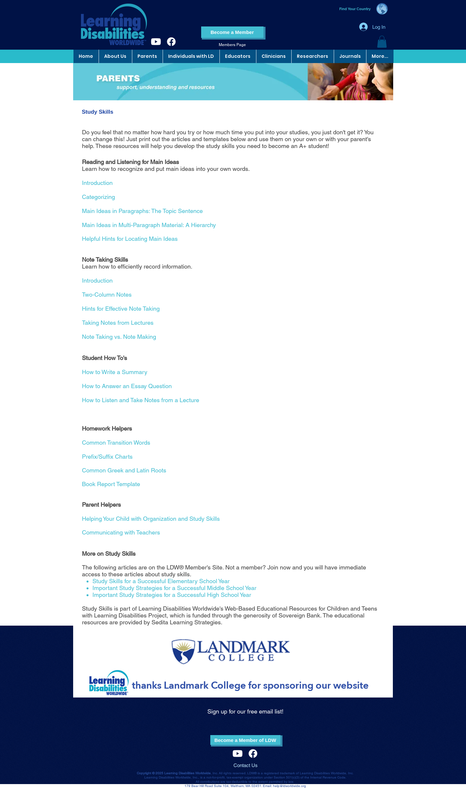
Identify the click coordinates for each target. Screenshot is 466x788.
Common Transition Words (116, 442)
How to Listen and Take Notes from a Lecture (140, 400)
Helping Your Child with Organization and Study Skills (151, 518)
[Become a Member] (232, 32)
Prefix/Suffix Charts (107, 456)
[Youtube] (156, 41)
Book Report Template (111, 484)
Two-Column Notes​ (107, 294)
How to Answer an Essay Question (127, 386)
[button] (382, 42)
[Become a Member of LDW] (245, 740)
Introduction (97, 280)
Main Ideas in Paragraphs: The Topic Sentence (142, 210)
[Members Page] (232, 45)
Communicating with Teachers (121, 532)
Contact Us (245, 765)
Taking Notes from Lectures (117, 322)
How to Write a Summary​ (114, 372)
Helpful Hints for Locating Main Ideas (130, 238)
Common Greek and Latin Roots (124, 470)
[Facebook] (171, 41)
